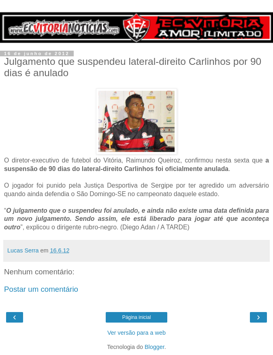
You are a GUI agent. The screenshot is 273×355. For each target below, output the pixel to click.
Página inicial (136, 317)
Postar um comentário (41, 289)
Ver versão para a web (136, 332)
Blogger (154, 347)
